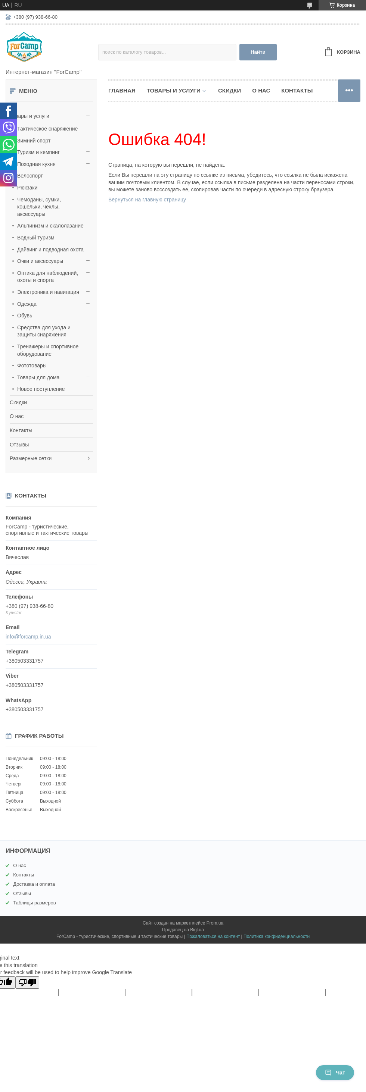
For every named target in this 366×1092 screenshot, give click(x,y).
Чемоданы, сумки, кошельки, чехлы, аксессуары (39, 207)
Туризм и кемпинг (38, 152)
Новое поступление (41, 389)
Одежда (27, 304)
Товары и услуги (29, 116)
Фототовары (32, 365)
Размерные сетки (31, 458)
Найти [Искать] (258, 52)
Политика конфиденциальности (277, 936)
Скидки (18, 402)
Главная (122, 90)
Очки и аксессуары (40, 261)
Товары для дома (38, 377)
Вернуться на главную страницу (147, 200)
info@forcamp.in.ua (28, 637)
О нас (17, 416)
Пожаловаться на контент (213, 936)
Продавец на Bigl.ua (183, 929)
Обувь (24, 315)
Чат (335, 1072)
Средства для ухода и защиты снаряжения (44, 331)
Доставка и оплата (34, 884)
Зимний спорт (33, 141)
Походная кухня (36, 164)
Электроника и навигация (48, 292)
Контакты (21, 430)
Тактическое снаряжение (47, 129)
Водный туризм (36, 238)
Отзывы (19, 445)
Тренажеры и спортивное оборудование (47, 350)
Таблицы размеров (34, 903)
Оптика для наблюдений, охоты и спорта (47, 276)
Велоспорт (30, 176)
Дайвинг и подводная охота (50, 249)
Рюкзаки (27, 188)
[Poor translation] (27, 982)
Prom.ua (215, 923)
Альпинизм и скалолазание (50, 226)
